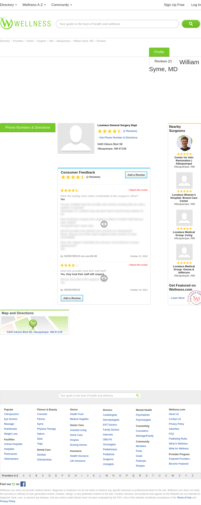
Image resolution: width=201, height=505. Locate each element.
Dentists (41, 454)
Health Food (76, 414)
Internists (108, 434)
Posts (139, 451)
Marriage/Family (145, 435)
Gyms (40, 424)
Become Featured (178, 463)
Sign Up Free (174, 5)
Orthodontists (44, 459)
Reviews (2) (163, 61)
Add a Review (136, 174)
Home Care (76, 435)
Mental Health (144, 410)
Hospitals (9, 449)
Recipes (140, 465)
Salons (41, 433)
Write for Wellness (179, 448)
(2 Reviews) (130, 131)
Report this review (139, 190)
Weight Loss (11, 433)
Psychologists (143, 419)
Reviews (101, 41)
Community (60, 5)
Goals (139, 456)
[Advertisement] (38, 84)
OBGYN (107, 439)
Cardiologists (110, 415)
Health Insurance (79, 456)
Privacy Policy (176, 424)
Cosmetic (42, 414)
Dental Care (44, 449)
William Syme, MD (83, 41)
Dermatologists (111, 419)
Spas (40, 438)
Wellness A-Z (33, 5)
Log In (196, 5)
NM (51, 41)
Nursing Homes (78, 444)
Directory (7, 5)
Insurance (76, 451)
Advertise (174, 428)
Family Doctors (111, 429)
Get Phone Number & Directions (118, 137)
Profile (159, 52)
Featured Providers (179, 458)
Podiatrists (108, 454)
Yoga (40, 443)
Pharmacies (10, 453)
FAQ (171, 433)
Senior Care (77, 425)
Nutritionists (10, 428)
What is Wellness (178, 443)
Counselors (142, 431)
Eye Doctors (10, 419)
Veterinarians (11, 458)
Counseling (142, 426)
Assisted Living (78, 430)
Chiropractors (11, 414)
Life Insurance (77, 460)
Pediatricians (110, 449)
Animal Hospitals (13, 444)
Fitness (41, 419)
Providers (18, 41)
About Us (174, 414)
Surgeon (42, 41)
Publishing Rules (178, 438)
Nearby (184, 129)
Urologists (108, 464)
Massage (9, 424)
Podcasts (141, 460)
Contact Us (175, 419)
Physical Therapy (46, 428)
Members (141, 446)
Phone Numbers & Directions (27, 127)
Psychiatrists (143, 415)
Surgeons (108, 459)
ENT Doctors (110, 424)
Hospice (74, 440)
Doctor (31, 41)
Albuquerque (63, 41)
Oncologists (109, 444)
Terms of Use (184, 497)
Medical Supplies (79, 419)
